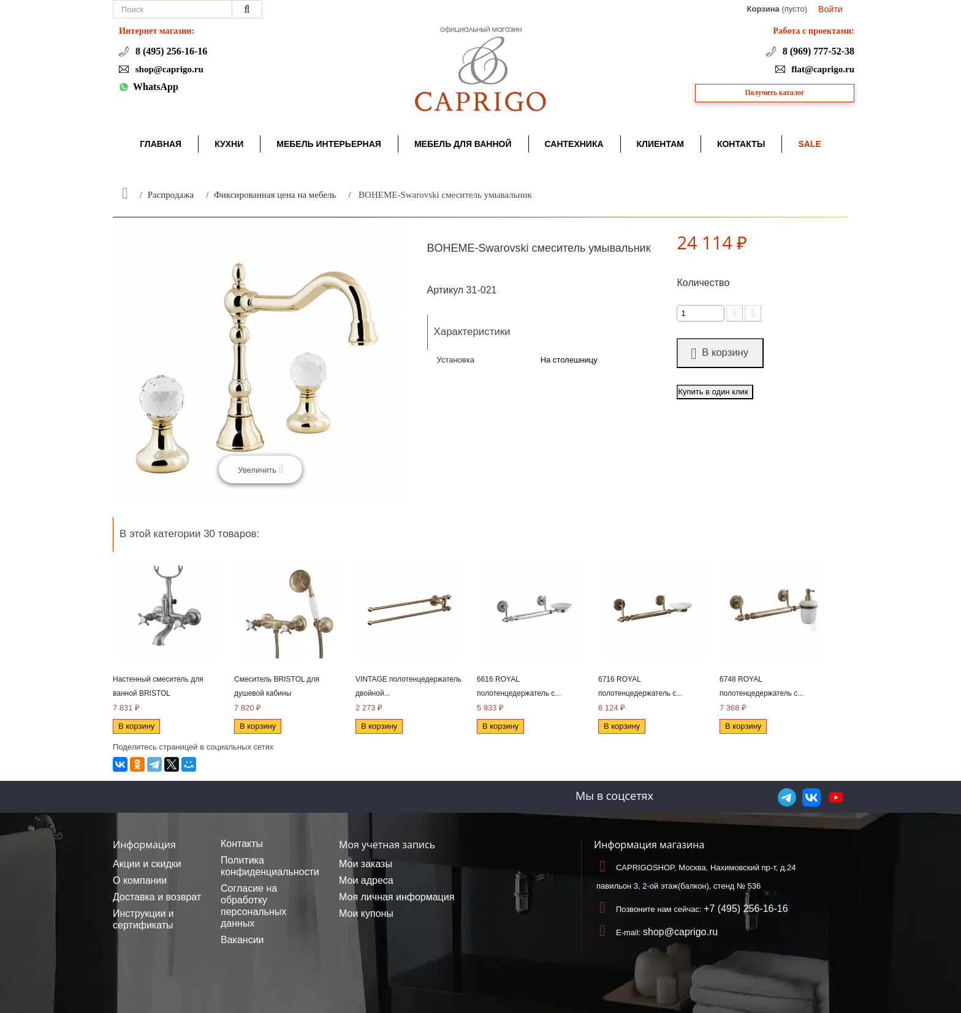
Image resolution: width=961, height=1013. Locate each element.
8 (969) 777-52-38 (817, 51)
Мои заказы (365, 864)
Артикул (445, 290)
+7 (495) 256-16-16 (746, 908)
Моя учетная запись (387, 844)
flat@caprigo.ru (821, 69)
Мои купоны (366, 913)
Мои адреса (366, 880)
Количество (703, 282)
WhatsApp (155, 86)
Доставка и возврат (157, 897)
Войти (830, 9)
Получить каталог (775, 93)
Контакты (242, 843)
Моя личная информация (396, 897)
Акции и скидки (147, 864)
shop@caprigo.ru (168, 69)
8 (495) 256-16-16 (170, 51)
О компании (140, 880)
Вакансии (242, 940)
